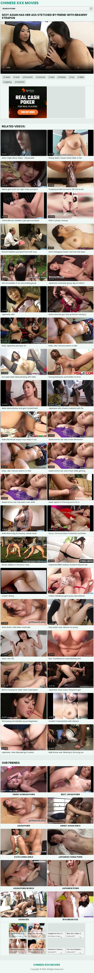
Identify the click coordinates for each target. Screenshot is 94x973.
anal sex (41, 77)
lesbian (63, 77)
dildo (82, 77)
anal (17, 77)
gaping (8, 82)
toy (72, 77)
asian (7, 77)
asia (52, 77)
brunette (29, 77)
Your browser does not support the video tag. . (47, 47)
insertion (21, 82)
